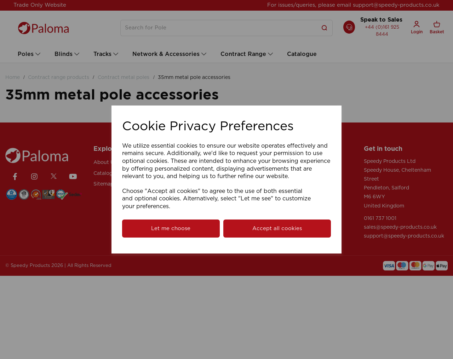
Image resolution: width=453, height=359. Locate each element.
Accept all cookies (277, 228)
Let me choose (170, 228)
